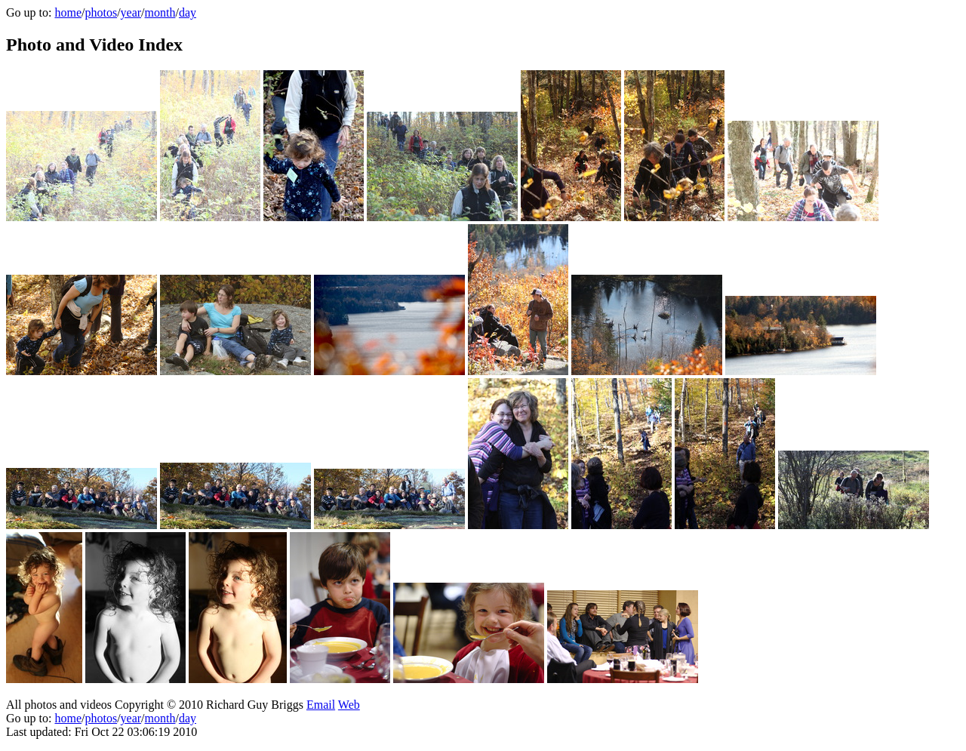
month (160, 12)
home (68, 12)
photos (101, 12)
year (131, 12)
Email (320, 704)
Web (349, 704)
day (187, 12)
